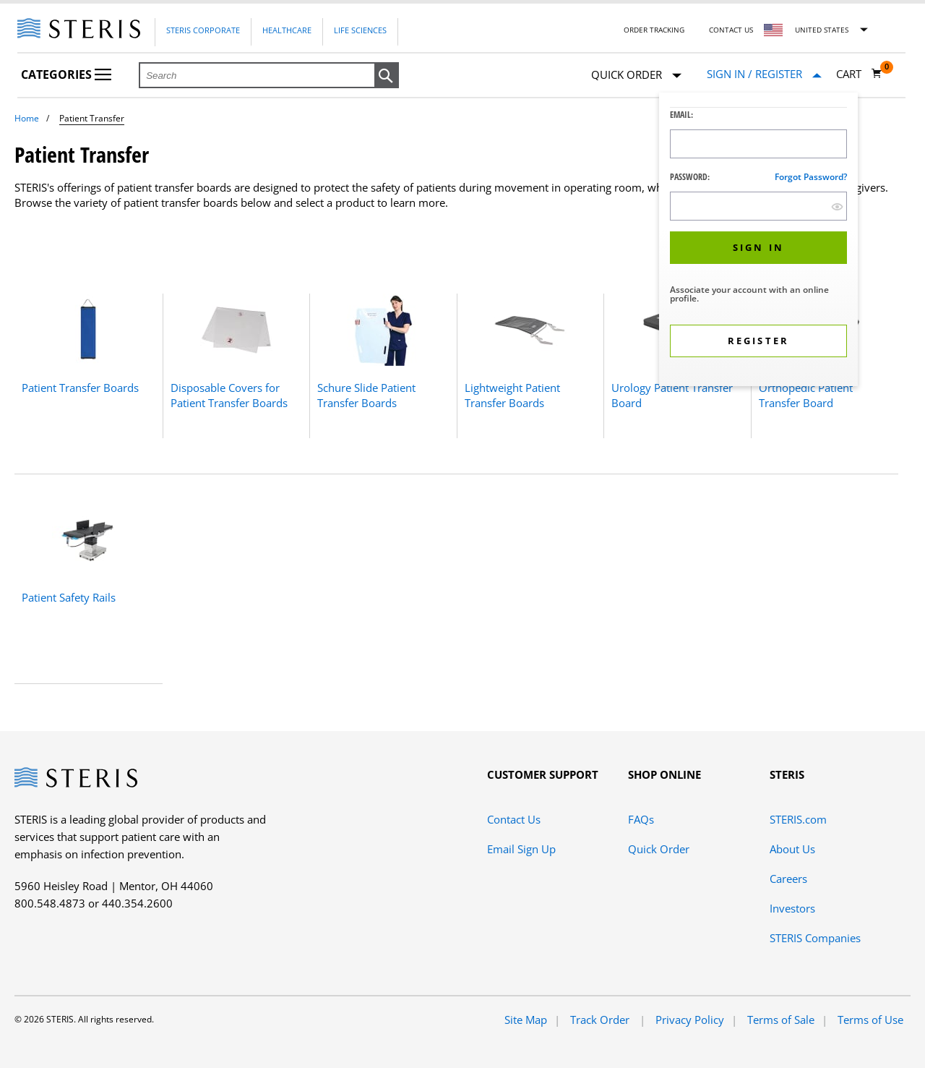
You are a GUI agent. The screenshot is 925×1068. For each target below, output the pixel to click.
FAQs (641, 819)
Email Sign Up (521, 849)
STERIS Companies (815, 938)
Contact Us (731, 30)
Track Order (601, 1019)
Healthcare (286, 30)
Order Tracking (654, 30)
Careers (788, 878)
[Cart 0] (859, 74)
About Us (792, 849)
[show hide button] (837, 206)
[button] (386, 76)
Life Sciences (360, 30)
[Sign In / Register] (764, 74)
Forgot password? (811, 177)
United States (821, 30)
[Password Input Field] (758, 206)
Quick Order (636, 75)
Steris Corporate (203, 30)
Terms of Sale (780, 1019)
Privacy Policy (689, 1019)
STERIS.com (798, 819)
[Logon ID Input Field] (758, 143)
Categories (66, 74)
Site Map (525, 1019)
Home (26, 118)
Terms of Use (870, 1019)
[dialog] (758, 241)
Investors (792, 908)
